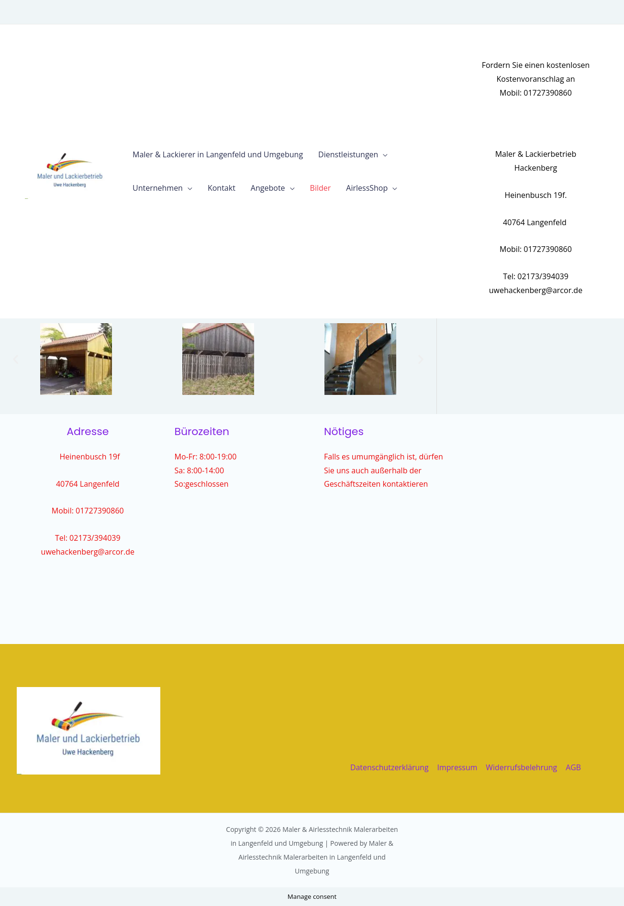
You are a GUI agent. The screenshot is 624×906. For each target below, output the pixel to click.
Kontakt (221, 188)
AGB (572, 767)
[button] (16, 359)
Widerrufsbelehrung (521, 767)
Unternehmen (158, 188)
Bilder (320, 188)
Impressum (457, 767)
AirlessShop (367, 188)
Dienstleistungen (348, 154)
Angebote (268, 188)
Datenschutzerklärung (390, 767)
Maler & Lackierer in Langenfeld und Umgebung (218, 154)
